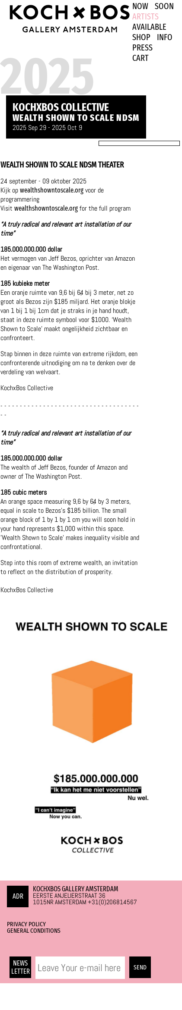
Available (149, 27)
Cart (140, 58)
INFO (164, 37)
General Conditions (34, 930)
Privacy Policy (26, 924)
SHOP (141, 37)
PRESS (142, 47)
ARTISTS (145, 16)
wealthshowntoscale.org (51, 190)
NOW (140, 6)
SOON (164, 6)
